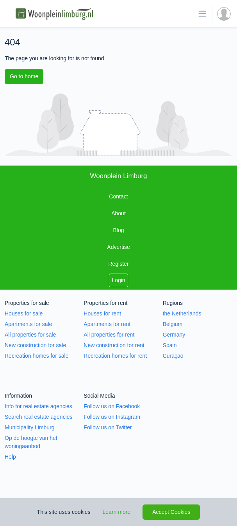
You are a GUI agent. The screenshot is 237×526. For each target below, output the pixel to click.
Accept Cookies (171, 512)
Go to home (24, 76)
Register (118, 264)
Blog (118, 230)
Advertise (118, 247)
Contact (118, 196)
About (118, 213)
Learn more (117, 512)
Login (118, 280)
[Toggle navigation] (202, 13)
